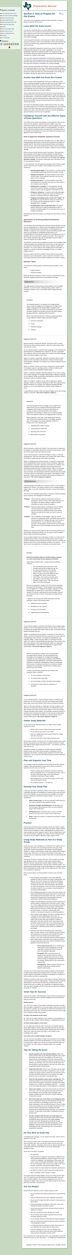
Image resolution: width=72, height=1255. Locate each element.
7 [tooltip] (13, 44)
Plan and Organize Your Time (9, 22)
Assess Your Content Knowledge (9, 15)
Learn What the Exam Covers (9, 13)
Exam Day (4, 35)
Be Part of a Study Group (8, 28)
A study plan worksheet (43, 794)
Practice (4, 26)
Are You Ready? (6, 37)
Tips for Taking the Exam (8, 33)
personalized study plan (41, 60)
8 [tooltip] (15, 44)
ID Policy (51, 1163)
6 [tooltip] (11, 44)
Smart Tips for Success (7, 31)
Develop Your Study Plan (8, 24)
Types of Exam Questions (8, 17)
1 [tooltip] (1, 44)
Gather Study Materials (7, 20)
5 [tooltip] (9, 44)
